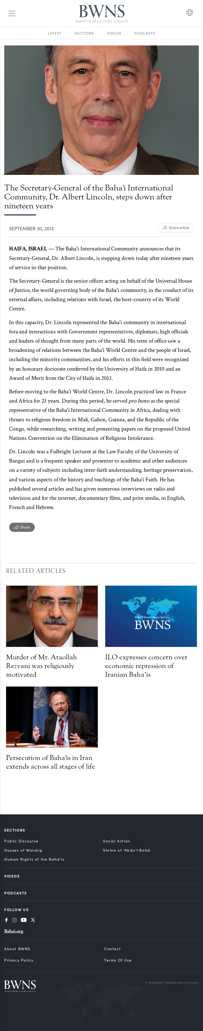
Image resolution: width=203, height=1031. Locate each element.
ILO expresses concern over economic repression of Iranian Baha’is (146, 666)
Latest (54, 33)
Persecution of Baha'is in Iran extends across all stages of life (50, 762)
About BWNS (17, 948)
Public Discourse (21, 840)
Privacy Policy (18, 960)
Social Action (116, 840)
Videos (114, 33)
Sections (84, 33)
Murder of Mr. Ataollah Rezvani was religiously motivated (41, 666)
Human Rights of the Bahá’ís (34, 859)
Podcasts (144, 33)
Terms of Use (118, 960)
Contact (112, 948)
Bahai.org (13, 931)
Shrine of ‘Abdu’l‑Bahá (126, 850)
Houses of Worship (23, 850)
